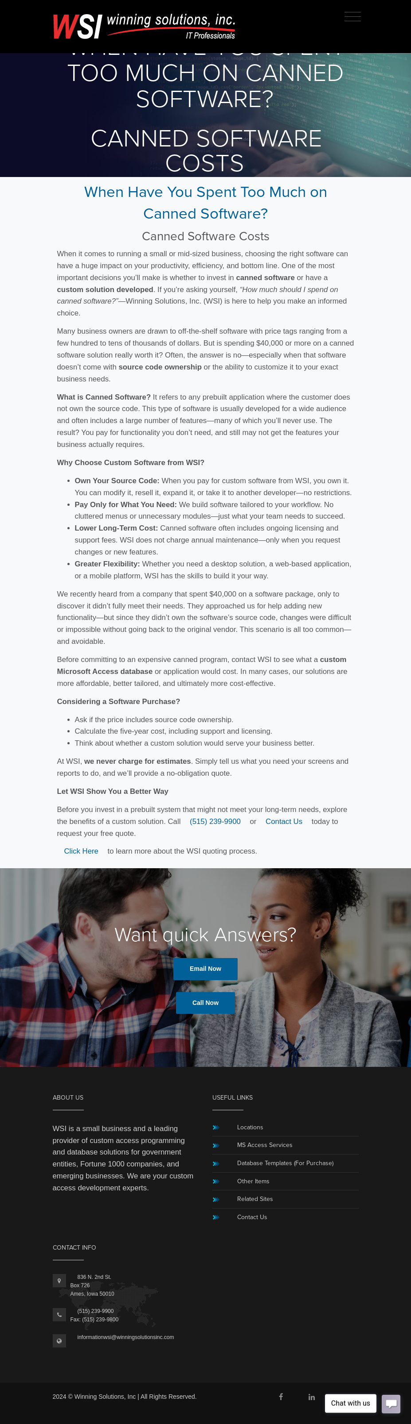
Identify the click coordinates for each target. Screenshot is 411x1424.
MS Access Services (265, 1145)
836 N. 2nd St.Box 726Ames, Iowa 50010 (92, 1285)
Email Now (205, 968)
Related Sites (255, 1199)
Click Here (81, 851)
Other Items (253, 1181)
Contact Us (284, 821)
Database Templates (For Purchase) (285, 1163)
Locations (250, 1127)
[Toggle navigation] (352, 17)
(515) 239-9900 (215, 821)
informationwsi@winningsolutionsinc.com (126, 1337)
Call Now (205, 1002)
